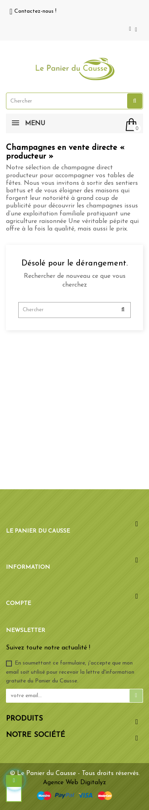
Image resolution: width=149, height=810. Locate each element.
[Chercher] (74, 310)
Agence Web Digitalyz (74, 782)
